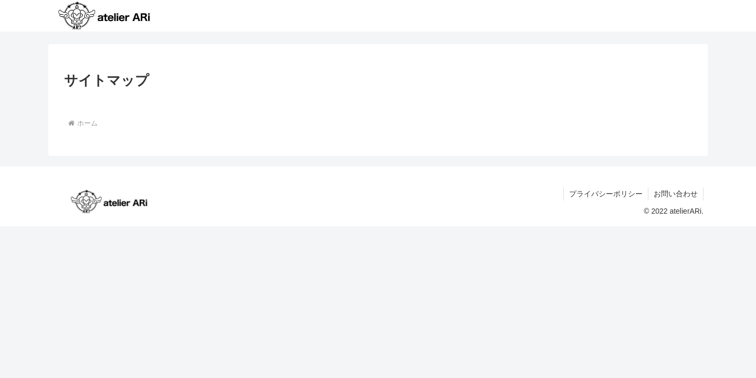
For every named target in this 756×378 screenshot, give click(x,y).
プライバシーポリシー (606, 194)
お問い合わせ (676, 194)
